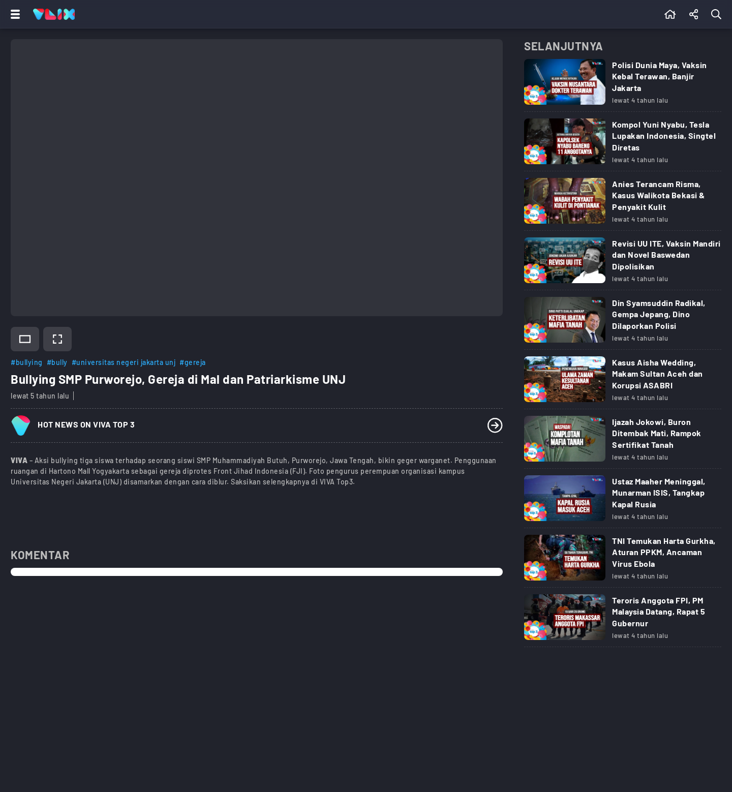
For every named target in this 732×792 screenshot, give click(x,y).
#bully (57, 362)
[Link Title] (622, 85)
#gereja (192, 362)
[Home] (53, 14)
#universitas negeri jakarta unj (124, 362)
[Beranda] (670, 14)
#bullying (27, 362)
